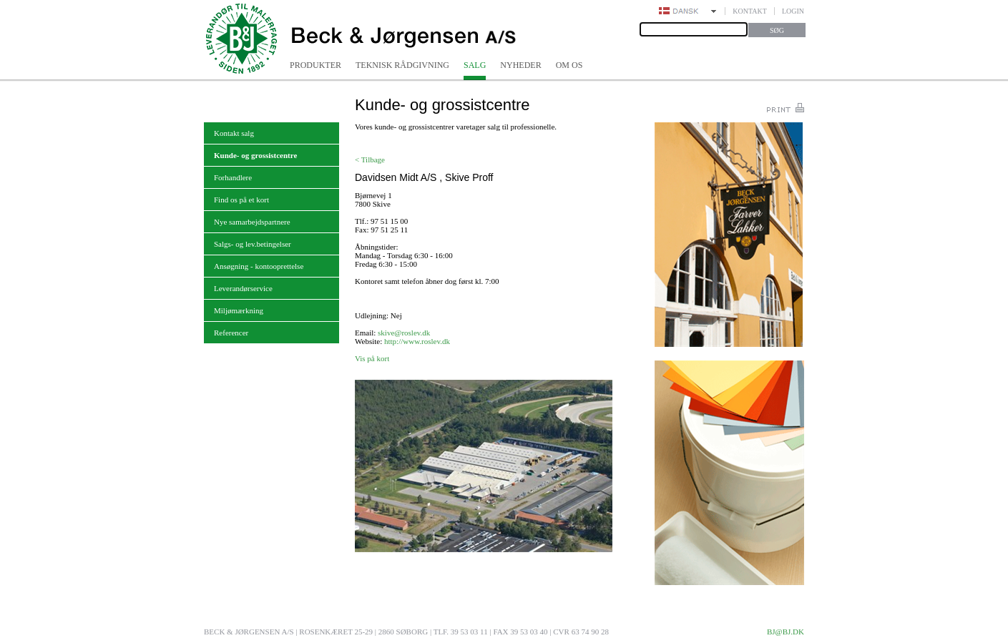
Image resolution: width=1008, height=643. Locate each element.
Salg (475, 65)
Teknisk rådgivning (402, 65)
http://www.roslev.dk (417, 341)
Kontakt (750, 11)
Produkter (315, 65)
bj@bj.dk (785, 631)
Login (793, 11)
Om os (569, 65)
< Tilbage (370, 159)
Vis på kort (372, 358)
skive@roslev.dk (404, 332)
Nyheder (520, 65)
